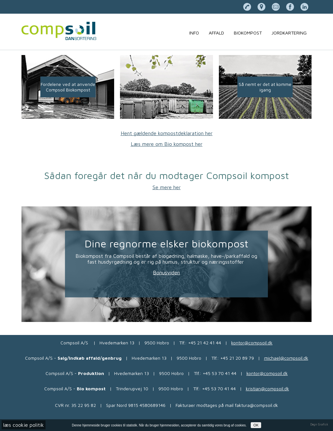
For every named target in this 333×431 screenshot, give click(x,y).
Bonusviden (166, 272)
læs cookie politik (23, 425)
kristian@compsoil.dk (267, 388)
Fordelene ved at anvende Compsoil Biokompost (68, 86)
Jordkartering (289, 32)
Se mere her (167, 187)
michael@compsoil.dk (286, 358)
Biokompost (248, 32)
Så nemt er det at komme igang (265, 86)
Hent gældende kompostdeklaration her (167, 133)
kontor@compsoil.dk (252, 342)
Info (194, 32)
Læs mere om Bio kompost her (167, 144)
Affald (216, 32)
